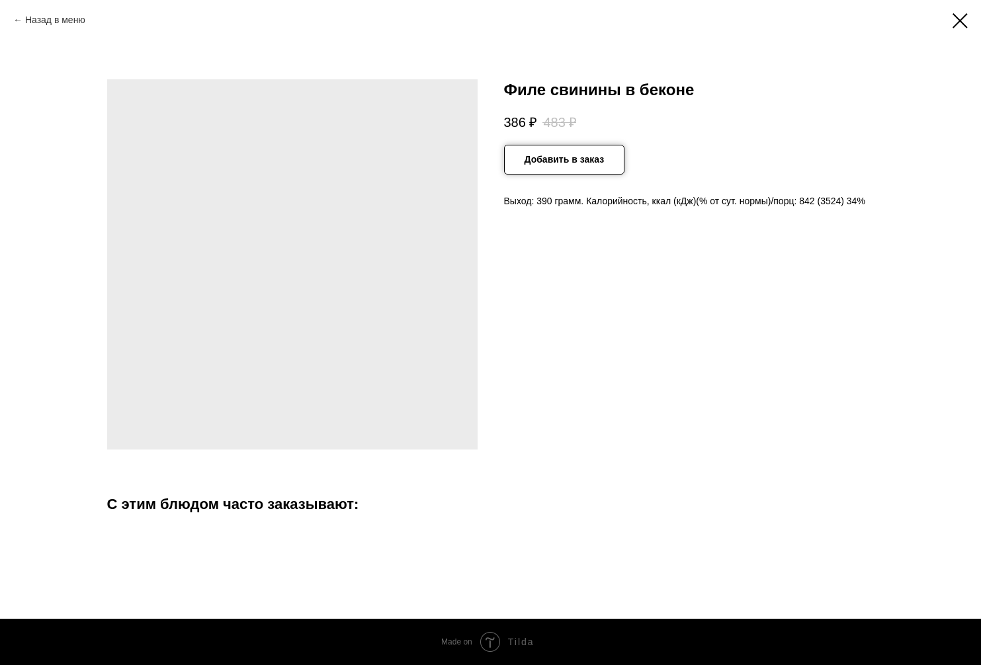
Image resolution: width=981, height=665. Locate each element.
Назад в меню (55, 20)
